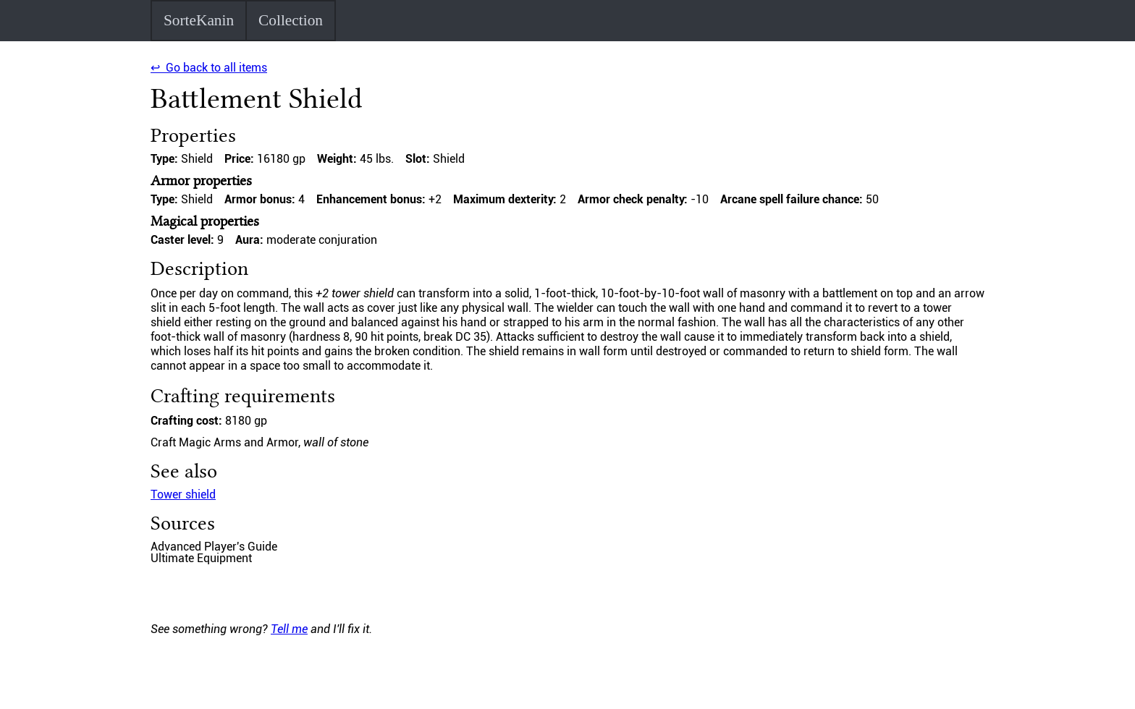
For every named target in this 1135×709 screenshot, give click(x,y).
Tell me (289, 629)
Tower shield (183, 494)
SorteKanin (199, 20)
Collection (290, 20)
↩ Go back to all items (209, 68)
